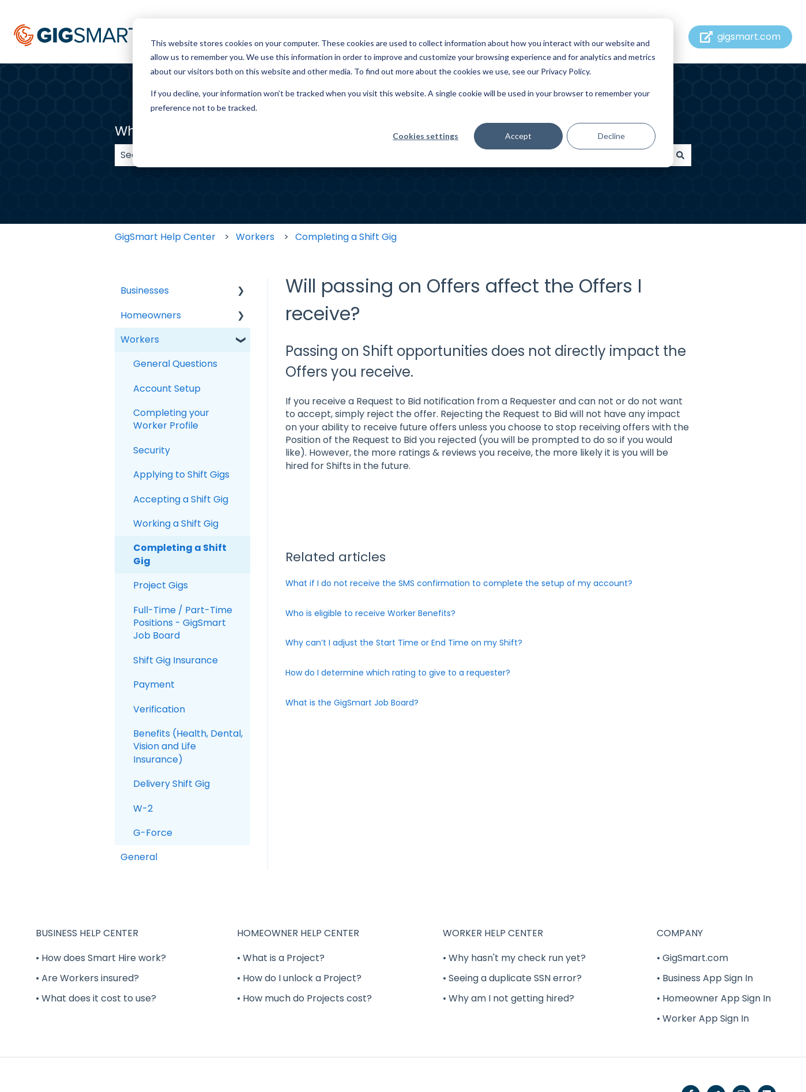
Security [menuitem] (151, 450)
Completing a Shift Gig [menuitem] (180, 554)
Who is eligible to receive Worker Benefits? (370, 613)
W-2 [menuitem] (143, 808)
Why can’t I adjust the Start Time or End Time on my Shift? (403, 642)
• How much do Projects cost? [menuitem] (304, 998)
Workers (255, 236)
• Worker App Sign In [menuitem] (703, 1018)
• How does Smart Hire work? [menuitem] (101, 958)
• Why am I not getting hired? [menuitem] (508, 998)
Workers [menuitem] (139, 339)
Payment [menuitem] (154, 684)
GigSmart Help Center (165, 236)
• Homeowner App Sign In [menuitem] (714, 998)
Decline (611, 136)
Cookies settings (425, 136)
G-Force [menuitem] (152, 832)
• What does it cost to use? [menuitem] (96, 998)
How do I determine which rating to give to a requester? (397, 672)
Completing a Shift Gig (346, 236)
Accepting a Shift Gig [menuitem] (180, 499)
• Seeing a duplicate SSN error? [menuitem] (512, 978)
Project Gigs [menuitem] (160, 585)
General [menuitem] (138, 857)
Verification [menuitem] (159, 709)
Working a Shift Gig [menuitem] (176, 523)
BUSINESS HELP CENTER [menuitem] (87, 933)
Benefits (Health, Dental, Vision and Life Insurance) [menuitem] (188, 746)
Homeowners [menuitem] (150, 315)
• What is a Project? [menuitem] (281, 958)
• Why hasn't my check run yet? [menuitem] (514, 958)
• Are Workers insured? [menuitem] (87, 978)
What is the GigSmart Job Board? (352, 702)
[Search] (680, 155)
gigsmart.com (740, 36)
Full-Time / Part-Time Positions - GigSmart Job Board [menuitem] (182, 623)
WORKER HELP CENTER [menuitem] (493, 933)
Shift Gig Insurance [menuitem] (175, 660)
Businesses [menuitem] (144, 290)
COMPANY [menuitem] (680, 933)
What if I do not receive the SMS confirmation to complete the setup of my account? (458, 583)
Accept (518, 136)
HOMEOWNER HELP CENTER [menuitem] (298, 933)
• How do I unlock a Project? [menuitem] (299, 978)
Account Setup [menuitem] (167, 388)
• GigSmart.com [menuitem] (692, 958)
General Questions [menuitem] (175, 363)
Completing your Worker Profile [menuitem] (171, 419)
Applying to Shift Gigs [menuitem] (181, 474)
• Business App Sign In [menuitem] (705, 978)
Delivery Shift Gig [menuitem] (171, 783)
